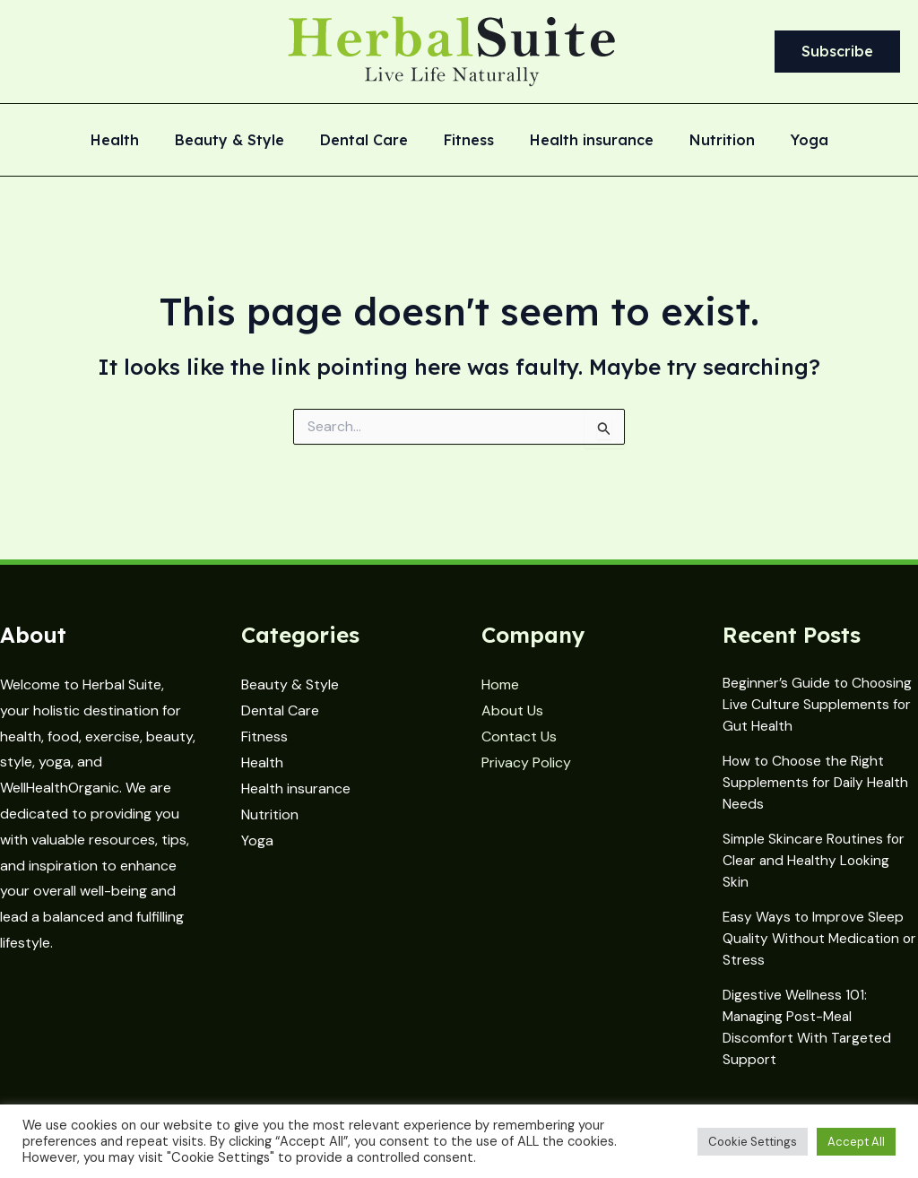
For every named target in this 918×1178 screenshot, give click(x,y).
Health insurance (584, 141)
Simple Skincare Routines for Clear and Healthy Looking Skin (815, 854)
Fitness (469, 141)
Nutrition (707, 141)
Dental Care (371, 141)
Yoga (788, 141)
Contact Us (519, 736)
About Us (512, 710)
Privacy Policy (526, 761)
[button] (837, 52)
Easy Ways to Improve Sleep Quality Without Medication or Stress (815, 929)
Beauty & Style (244, 141)
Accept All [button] (856, 1141)
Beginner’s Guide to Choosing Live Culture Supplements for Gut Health (818, 703)
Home (500, 684)
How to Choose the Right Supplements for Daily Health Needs (817, 779)
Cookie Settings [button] (752, 1141)
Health (136, 141)
